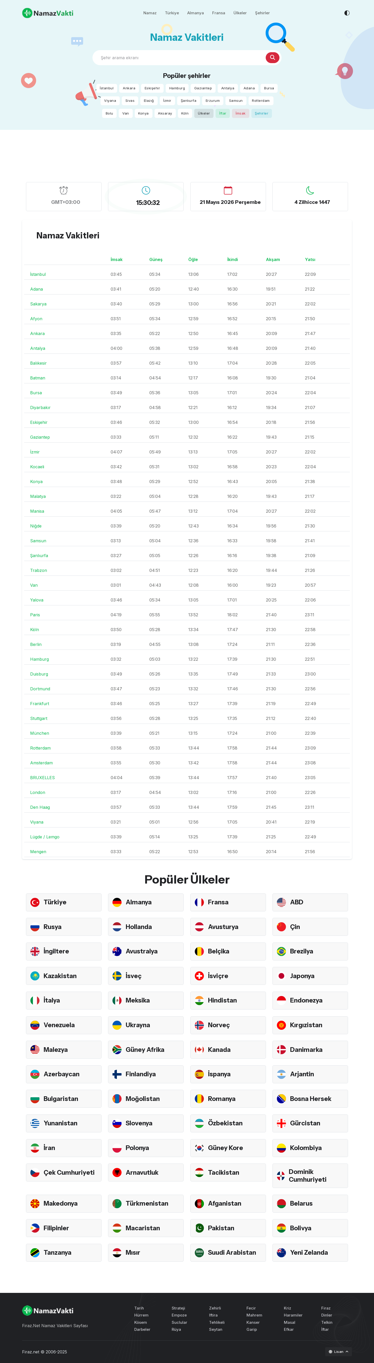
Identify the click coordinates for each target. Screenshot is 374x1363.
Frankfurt (39, 703)
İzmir (167, 100)
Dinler (326, 1315)
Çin (295, 927)
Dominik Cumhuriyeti (307, 1175)
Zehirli (215, 1308)
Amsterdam (41, 762)
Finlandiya (141, 1074)
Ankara (129, 88)
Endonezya (306, 1000)
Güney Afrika (145, 1049)
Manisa (37, 511)
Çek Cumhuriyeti (69, 1172)
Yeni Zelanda (309, 1252)
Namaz (150, 12)
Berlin (36, 644)
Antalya (228, 88)
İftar (222, 113)
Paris (35, 614)
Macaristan (143, 1228)
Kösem (140, 1322)
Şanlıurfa (189, 100)
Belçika (218, 951)
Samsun (236, 100)
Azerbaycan (61, 1074)
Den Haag (40, 807)
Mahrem (254, 1315)
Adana (249, 88)
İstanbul (106, 88)
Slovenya (139, 1123)
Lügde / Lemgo (44, 836)
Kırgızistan (306, 1025)
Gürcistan (305, 1123)
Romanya (222, 1099)
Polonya (137, 1148)
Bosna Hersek (310, 1099)
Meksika (138, 1000)
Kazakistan (60, 976)
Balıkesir (38, 363)
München (39, 733)
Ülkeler (240, 12)
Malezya (56, 1049)
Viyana (110, 100)
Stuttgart (38, 718)
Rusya (53, 927)
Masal (289, 1322)
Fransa (218, 12)
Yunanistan (60, 1123)
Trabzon (38, 570)
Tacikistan (223, 1172)
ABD (296, 902)
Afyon (36, 318)
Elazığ (149, 100)
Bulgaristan (61, 1099)
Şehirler (262, 12)
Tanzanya (57, 1252)
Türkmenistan (147, 1203)
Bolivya (300, 1228)
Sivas (130, 100)
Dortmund (40, 688)
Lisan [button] (337, 1351)
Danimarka (306, 1049)
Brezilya (301, 951)
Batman (37, 377)
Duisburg (39, 674)
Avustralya (142, 951)
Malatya (38, 496)
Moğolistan (143, 1099)
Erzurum (213, 100)
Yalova (36, 600)
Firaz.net (30, 1351)
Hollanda (139, 927)
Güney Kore (225, 1148)
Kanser (253, 1322)
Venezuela (59, 1025)
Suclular (179, 1322)
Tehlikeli (217, 1322)
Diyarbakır (40, 407)
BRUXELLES (42, 777)
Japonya (302, 976)
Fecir (251, 1308)
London (37, 792)
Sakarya (38, 303)
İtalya (52, 1000)
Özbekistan (225, 1123)
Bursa (269, 88)
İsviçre (218, 976)
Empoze (179, 1315)
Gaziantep (203, 88)
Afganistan (224, 1203)
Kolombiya (306, 1148)
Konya (143, 113)
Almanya (195, 12)
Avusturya (223, 927)
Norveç (219, 1025)
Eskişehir (152, 88)
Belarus (301, 1203)
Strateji (178, 1308)
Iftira (213, 1315)
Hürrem (141, 1315)
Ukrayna (138, 1025)
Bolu (109, 113)
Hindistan (222, 1000)
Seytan (215, 1329)
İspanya (219, 1074)
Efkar (289, 1329)
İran (49, 1148)
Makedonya (61, 1203)
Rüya (176, 1329)
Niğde (36, 526)
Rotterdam (261, 100)
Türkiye (172, 12)
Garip (251, 1329)
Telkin (326, 1322)
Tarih (139, 1308)
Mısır (133, 1252)
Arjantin (302, 1074)
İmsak (241, 113)
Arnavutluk (142, 1172)
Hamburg (177, 88)
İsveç (134, 976)
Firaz (326, 1308)
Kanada (219, 1049)
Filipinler (56, 1228)
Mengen (38, 851)
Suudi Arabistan (232, 1252)
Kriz (287, 1308)
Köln (185, 113)
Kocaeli (37, 466)
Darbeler (142, 1329)
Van (125, 113)
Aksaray (165, 113)
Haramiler (293, 1315)
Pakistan (221, 1228)
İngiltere (56, 951)
